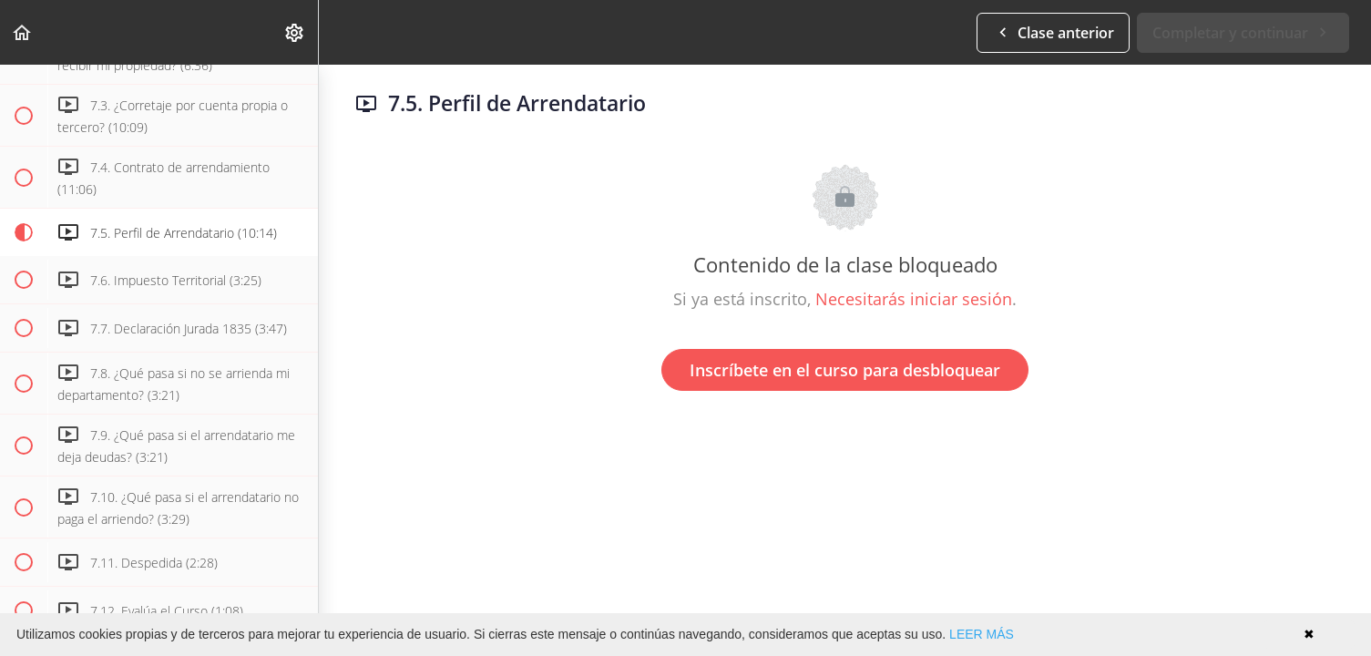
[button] (23, 32)
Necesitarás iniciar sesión (913, 299)
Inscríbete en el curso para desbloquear (845, 370)
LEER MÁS (981, 634)
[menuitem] (295, 32)
